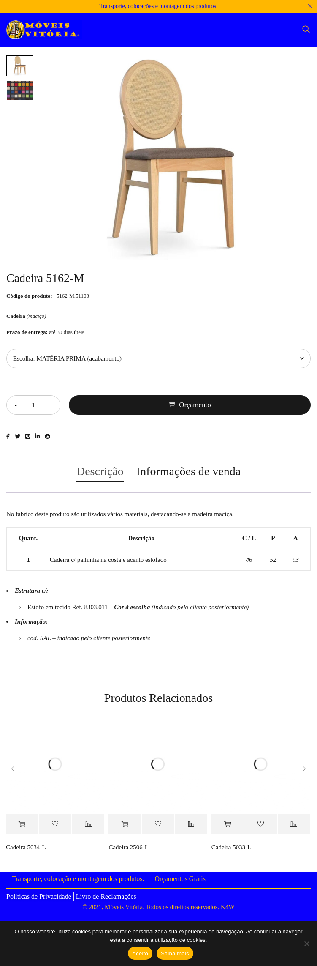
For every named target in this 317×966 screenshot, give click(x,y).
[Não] (306, 943)
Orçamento (195, 405)
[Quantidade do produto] (33, 405)
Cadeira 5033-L (231, 847)
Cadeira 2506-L (128, 847)
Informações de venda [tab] (188, 471)
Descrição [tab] (100, 471)
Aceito (140, 953)
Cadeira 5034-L (26, 847)
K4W (228, 906)
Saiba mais (175, 953)
